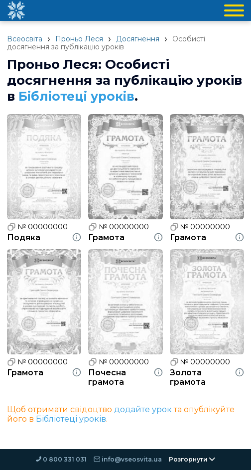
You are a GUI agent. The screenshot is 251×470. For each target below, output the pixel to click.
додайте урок (143, 409)
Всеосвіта (24, 38)
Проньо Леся (79, 38)
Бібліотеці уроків (77, 96)
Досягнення (137, 38)
